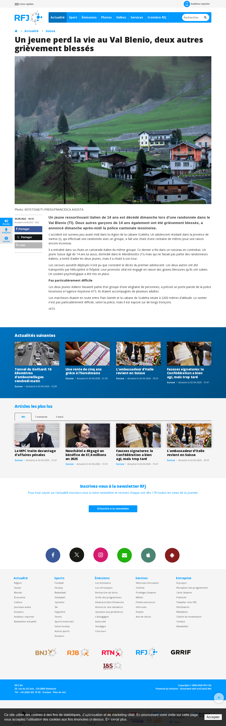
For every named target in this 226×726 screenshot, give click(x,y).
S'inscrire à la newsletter (113, 508)
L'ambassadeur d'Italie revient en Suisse (135, 371)
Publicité (181, 597)
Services (137, 17)
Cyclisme (59, 602)
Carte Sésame (184, 592)
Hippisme (60, 611)
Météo (139, 597)
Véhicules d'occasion (147, 582)
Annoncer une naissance (109, 607)
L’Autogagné (102, 616)
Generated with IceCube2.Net (195, 688)
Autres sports (62, 631)
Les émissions (103, 582)
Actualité (58, 17)
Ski (56, 607)
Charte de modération (189, 616)
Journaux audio (22, 607)
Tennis (58, 616)
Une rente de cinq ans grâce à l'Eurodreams (83, 371)
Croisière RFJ (157, 17)
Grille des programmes (108, 597)
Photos (106, 17)
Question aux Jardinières (109, 611)
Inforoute (141, 607)
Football (59, 582)
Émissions (89, 17)
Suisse (50, 31)
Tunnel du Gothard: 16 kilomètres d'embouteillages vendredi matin (33, 375)
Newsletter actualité (25, 621)
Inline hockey (62, 626)
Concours (100, 631)
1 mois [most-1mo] (59, 416)
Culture (18, 602)
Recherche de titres (106, 592)
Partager (23, 229)
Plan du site (59, 692)
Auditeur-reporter (197, 4)
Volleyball (60, 597)
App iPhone (148, 555)
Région (18, 582)
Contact (180, 621)
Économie (19, 597)
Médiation (182, 611)
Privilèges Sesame (146, 592)
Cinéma (140, 587)
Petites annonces (145, 602)
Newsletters (124, 555)
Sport (73, 17)
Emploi (140, 611)
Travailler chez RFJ (186, 602)
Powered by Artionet (167, 688)
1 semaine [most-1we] (41, 416)
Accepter (213, 717)
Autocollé (100, 621)
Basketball (60, 592)
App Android (172, 555)
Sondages (100, 626)
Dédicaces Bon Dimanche (109, 602)
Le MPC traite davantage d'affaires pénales (35, 452)
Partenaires (182, 607)
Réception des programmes (192, 587)
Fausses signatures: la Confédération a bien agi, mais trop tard (185, 373)
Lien (20, 245)
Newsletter (182, 626)
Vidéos (121, 17)
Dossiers (18, 611)
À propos (181, 582)
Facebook (53, 555)
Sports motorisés (64, 621)
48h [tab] (23, 416)
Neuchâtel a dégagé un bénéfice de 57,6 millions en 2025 (85, 454)
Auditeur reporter (24, 616)
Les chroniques (103, 587)
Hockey (59, 587)
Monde (18, 592)
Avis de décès (143, 616)
